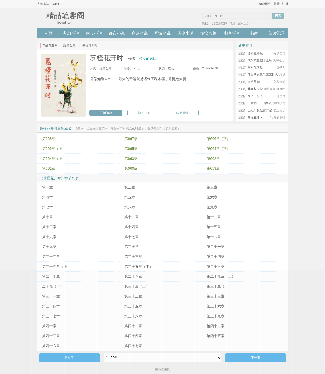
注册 (285, 4)
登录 (276, 4)
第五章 (129, 197)
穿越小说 (140, 33)
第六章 (212, 197)
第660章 (130, 168)
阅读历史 (265, 4)
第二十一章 (215, 247)
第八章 (129, 207)
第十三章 (49, 227)
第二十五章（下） (138, 266)
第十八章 (214, 237)
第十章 (47, 217)
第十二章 (214, 217)
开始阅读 (106, 113)
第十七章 (131, 237)
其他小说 (231, 33)
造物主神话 (255, 53)
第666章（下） (218, 139)
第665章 (130, 149)
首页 (48, 33)
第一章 (47, 187)
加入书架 (144, 113)
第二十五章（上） (56, 266)
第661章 (48, 168)
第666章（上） (54, 149)
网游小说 (162, 33)
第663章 (130, 159)
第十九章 (49, 247)
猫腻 (232, 23)
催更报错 (182, 113)
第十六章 (49, 237)
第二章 (129, 187)
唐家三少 (243, 23)
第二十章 (131, 247)
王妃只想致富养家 (260, 110)
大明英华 (254, 82)
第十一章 (131, 217)
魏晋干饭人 (255, 96)
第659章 (213, 168)
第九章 (212, 207)
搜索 (278, 16)
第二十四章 (215, 257)
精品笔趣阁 (50, 45)
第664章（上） (54, 159)
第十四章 (131, 227)
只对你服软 (255, 67)
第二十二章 (51, 257)
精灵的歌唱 (148, 59)
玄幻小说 (71, 33)
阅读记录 (277, 33)
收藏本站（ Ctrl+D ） (51, 4)
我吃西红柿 (219, 23)
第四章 (47, 197)
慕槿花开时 (255, 117)
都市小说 (117, 33)
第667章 (130, 139)
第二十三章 (133, 257)
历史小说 (185, 33)
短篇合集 (208, 33)
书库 (254, 33)
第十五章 (214, 227)
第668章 (48, 139)
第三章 (212, 187)
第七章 (47, 207)
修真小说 (94, 33)
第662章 (213, 159)
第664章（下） (218, 149)
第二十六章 (215, 266)
